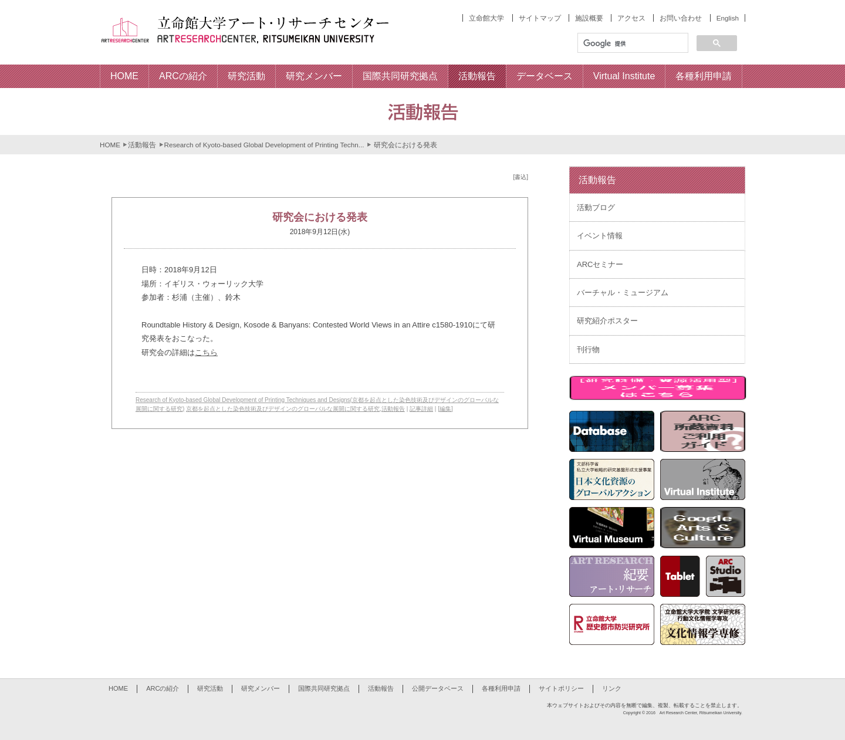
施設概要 (589, 18)
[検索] (631, 43)
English (727, 18)
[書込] (520, 177)
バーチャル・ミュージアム (622, 292)
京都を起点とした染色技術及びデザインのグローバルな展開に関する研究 (283, 409)
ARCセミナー (600, 264)
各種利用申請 (501, 688)
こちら (206, 352)
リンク (611, 688)
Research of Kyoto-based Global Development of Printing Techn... (264, 144)
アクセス (631, 18)
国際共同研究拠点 (324, 688)
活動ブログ (596, 207)
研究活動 (210, 688)
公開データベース (438, 688)
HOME (110, 144)
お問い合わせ (681, 18)
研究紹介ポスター (607, 320)
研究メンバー (260, 688)
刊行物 (588, 349)
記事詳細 (421, 409)
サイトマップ (540, 18)
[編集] (445, 409)
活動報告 (142, 144)
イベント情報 (600, 235)
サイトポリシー (561, 688)
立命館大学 (486, 18)
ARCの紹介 (162, 688)
